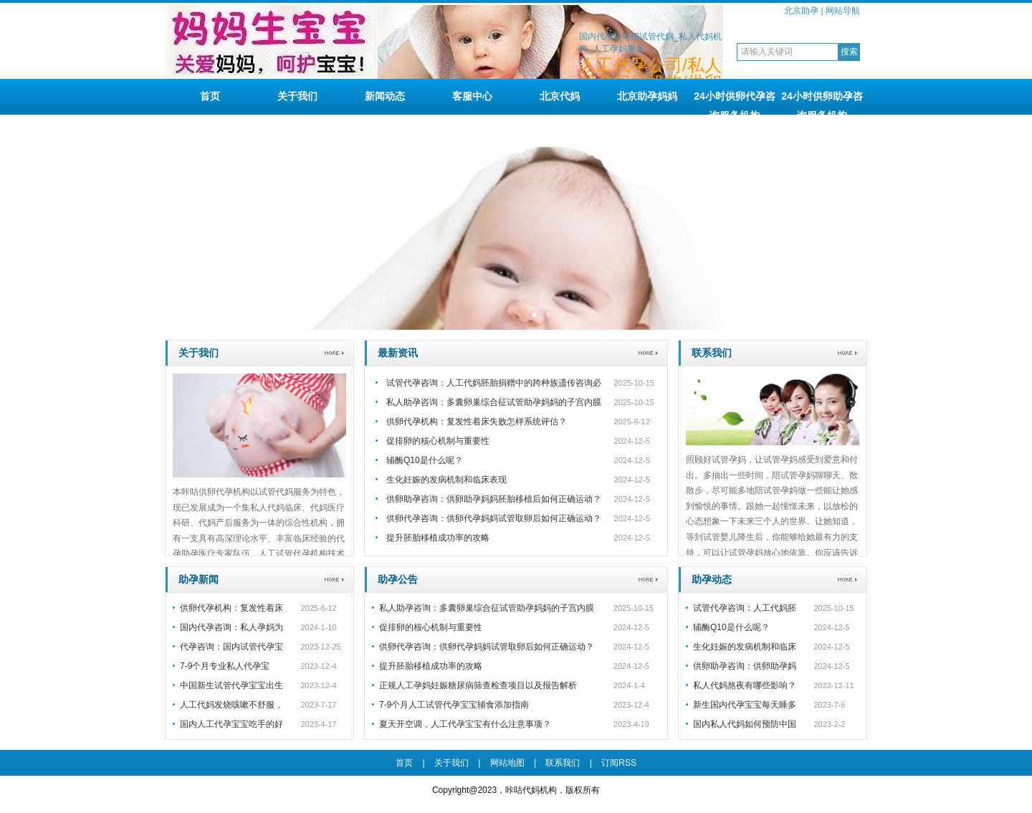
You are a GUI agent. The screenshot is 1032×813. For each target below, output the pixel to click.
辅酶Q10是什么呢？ (424, 460)
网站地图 (507, 763)
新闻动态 (385, 96)
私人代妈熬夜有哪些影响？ (744, 685)
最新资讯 (398, 352)
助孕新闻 (198, 579)
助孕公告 (398, 579)
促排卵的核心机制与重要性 (437, 441)
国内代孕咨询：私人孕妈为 (231, 627)
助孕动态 (712, 579)
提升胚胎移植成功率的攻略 (437, 538)
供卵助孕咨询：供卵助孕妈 (744, 666)
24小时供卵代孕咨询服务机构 (734, 102)
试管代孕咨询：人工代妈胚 (744, 608)
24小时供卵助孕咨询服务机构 (822, 102)
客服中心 (472, 96)
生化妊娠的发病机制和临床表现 (446, 480)
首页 (210, 96)
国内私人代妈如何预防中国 (744, 724)
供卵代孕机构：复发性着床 (231, 608)
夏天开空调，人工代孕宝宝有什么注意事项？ (465, 724)
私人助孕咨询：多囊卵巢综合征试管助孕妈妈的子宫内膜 (493, 402)
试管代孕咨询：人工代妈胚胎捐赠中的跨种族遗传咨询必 (493, 383)
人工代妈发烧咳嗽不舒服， (231, 705)
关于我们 (297, 96)
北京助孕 (801, 11)
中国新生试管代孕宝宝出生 (231, 685)
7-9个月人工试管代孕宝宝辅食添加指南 (454, 705)
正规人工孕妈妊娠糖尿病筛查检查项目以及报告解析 (478, 685)
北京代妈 (560, 96)
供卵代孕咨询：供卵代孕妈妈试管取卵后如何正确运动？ (493, 518)
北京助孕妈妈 (647, 96)
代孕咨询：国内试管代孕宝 (231, 647)
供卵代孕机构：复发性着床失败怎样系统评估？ (476, 422)
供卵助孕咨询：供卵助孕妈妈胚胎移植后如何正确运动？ (493, 499)
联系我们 (712, 352)
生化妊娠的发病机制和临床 (744, 647)
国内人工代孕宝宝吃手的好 (231, 724)
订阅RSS (618, 763)
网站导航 (843, 11)
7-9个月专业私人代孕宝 (224, 666)
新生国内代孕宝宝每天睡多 (744, 705)
